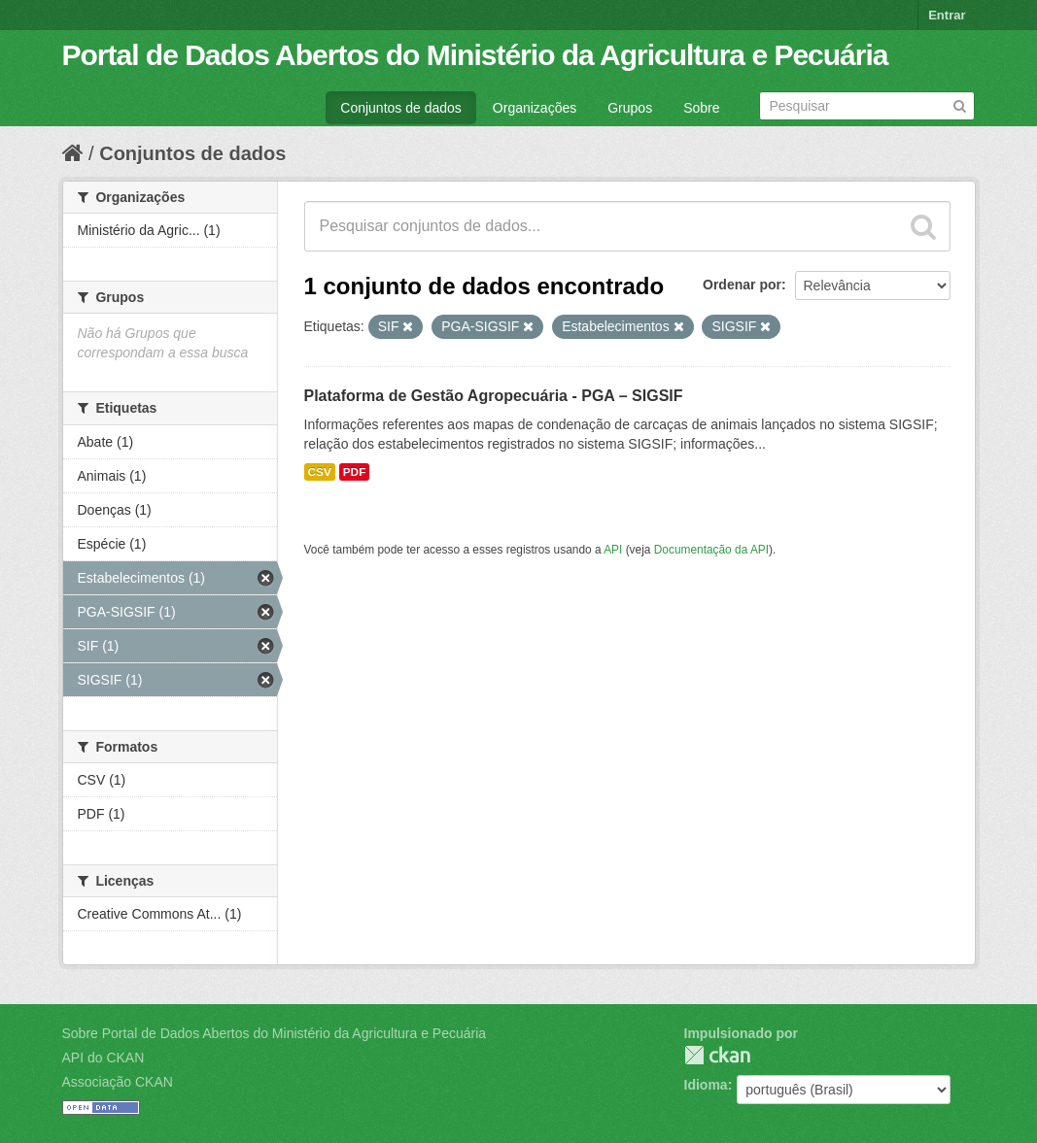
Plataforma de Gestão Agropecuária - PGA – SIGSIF (493, 395)
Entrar (946, 15)
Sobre (701, 108)
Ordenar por (742, 284)
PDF (354, 472)
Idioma (706, 1085)
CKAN (717, 1055)
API (613, 549)
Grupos (629, 108)
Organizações (534, 108)
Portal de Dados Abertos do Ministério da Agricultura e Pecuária (475, 55)
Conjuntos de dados (401, 108)
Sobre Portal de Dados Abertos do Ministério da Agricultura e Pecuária (274, 1033)
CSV (319, 472)
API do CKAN (103, 1057)
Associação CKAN (117, 1082)
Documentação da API (711, 549)
